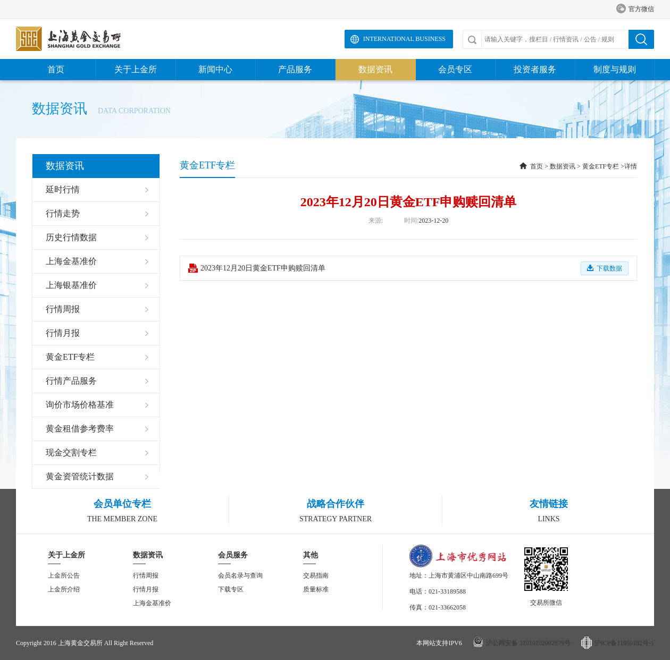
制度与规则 (614, 69)
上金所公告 (64, 575)
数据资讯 (375, 69)
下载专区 (231, 589)
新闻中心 (215, 69)
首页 (55, 69)
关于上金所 (135, 69)
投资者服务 (535, 69)
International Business (404, 39)
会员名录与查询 (240, 575)
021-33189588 (447, 591)
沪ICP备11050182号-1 (624, 643)
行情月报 (145, 589)
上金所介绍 (64, 589)
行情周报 (145, 575)
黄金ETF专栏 (600, 166)
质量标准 (316, 589)
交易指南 (316, 575)
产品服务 (295, 69)
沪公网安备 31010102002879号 (528, 643)
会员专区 (455, 69)
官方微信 (635, 9)
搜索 (641, 39)
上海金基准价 (152, 603)
